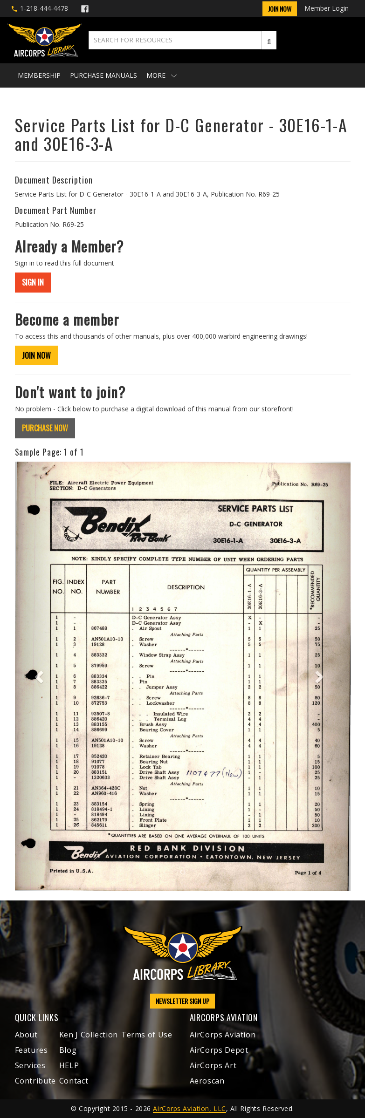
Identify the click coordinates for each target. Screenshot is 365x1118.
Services (30, 1065)
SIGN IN (33, 282)
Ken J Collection (88, 1034)
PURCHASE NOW (45, 428)
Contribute (35, 1081)
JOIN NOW (36, 355)
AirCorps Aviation (223, 1034)
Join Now (279, 9)
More (161, 75)
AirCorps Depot (219, 1050)
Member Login (326, 8)
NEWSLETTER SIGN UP (182, 1001)
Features (31, 1050)
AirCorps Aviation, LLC (189, 1108)
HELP (69, 1065)
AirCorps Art (213, 1065)
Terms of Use (146, 1034)
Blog (68, 1050)
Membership (39, 75)
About (26, 1034)
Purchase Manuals (103, 75)
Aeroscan (207, 1081)
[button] (40, 676)
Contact (73, 1081)
